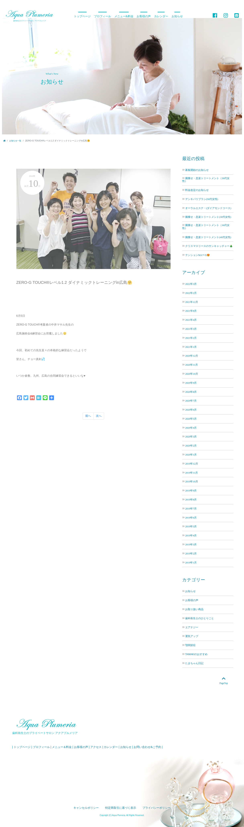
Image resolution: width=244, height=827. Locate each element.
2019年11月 (191, 472)
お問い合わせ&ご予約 (147, 747)
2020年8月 (191, 392)
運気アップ (191, 636)
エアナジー (191, 627)
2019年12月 (191, 463)
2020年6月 (191, 409)
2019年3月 (191, 544)
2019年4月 (191, 535)
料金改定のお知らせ (197, 190)
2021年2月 (191, 338)
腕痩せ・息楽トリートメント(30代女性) (208, 217)
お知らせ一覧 (15, 141)
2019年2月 (191, 553)
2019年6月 (191, 517)
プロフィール (102, 16)
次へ (99, 415)
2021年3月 (191, 329)
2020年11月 (191, 364)
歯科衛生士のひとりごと (199, 618)
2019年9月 (191, 490)
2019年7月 (191, 508)
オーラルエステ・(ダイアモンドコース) (208, 208)
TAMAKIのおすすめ (196, 654)
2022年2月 (191, 293)
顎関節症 (190, 645)
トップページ (82, 16)
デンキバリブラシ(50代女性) (201, 199)
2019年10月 (191, 481)
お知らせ (177, 16)
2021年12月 (191, 302)
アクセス (96, 747)
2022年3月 (191, 284)
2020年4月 (191, 427)
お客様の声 (144, 16)
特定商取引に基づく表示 (120, 807)
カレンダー (161, 16)
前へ (88, 415)
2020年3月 (191, 436)
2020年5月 (191, 418)
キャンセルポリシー (86, 807)
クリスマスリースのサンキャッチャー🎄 (209, 246)
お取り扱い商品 (194, 609)
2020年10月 (191, 373)
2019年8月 (191, 499)
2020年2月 (191, 445)
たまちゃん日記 (194, 663)
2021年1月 (191, 347)
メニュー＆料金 (62, 747)
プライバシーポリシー (156, 807)
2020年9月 (191, 383)
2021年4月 (191, 320)
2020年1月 (191, 454)
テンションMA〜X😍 (197, 255)
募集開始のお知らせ (197, 170)
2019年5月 (191, 526)
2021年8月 (191, 310)
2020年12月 (191, 355)
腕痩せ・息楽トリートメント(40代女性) (208, 237)
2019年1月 (191, 562)
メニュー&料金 (123, 16)
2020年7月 (191, 400)
